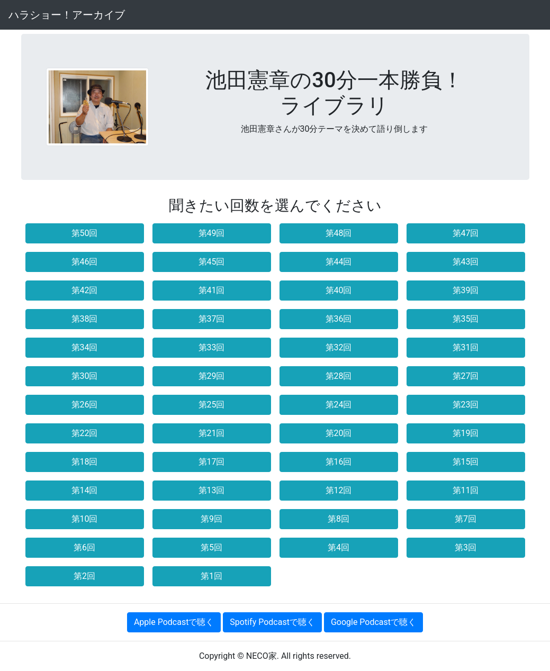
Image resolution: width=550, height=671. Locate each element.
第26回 (84, 405)
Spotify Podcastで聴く (272, 622)
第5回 (211, 547)
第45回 (212, 262)
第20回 (339, 433)
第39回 (466, 290)
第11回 (466, 490)
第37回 (212, 319)
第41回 (212, 290)
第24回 (339, 405)
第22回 (84, 433)
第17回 (212, 462)
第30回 (84, 376)
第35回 (466, 319)
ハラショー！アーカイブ (66, 14)
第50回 (84, 233)
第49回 (212, 233)
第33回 (212, 347)
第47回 (466, 233)
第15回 (466, 462)
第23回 (466, 405)
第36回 (339, 319)
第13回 (212, 490)
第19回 (466, 433)
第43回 (466, 262)
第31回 (466, 347)
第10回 (84, 519)
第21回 (212, 433)
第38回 (84, 319)
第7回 (465, 519)
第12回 (339, 490)
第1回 (211, 576)
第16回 (339, 462)
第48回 (339, 233)
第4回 (338, 547)
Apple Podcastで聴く (174, 622)
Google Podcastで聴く (373, 622)
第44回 (339, 262)
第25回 (212, 405)
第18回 (84, 462)
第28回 (339, 376)
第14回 (84, 490)
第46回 (84, 262)
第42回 (84, 290)
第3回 (465, 547)
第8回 (338, 519)
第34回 (84, 347)
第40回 (339, 290)
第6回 (84, 547)
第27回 (466, 376)
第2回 (84, 576)
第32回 (339, 347)
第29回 (212, 376)
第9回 (211, 519)
